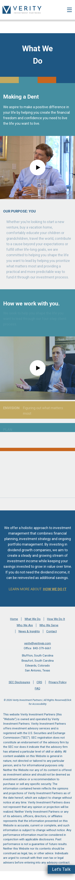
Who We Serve (48, 625)
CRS (39, 682)
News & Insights (29, 631)
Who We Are (25, 625)
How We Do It (54, 589)
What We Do (33, 619)
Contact (51, 631)
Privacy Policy (57, 682)
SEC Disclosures (19, 682)
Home (14, 619)
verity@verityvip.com (37, 643)
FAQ (37, 688)
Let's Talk (61, 869)
